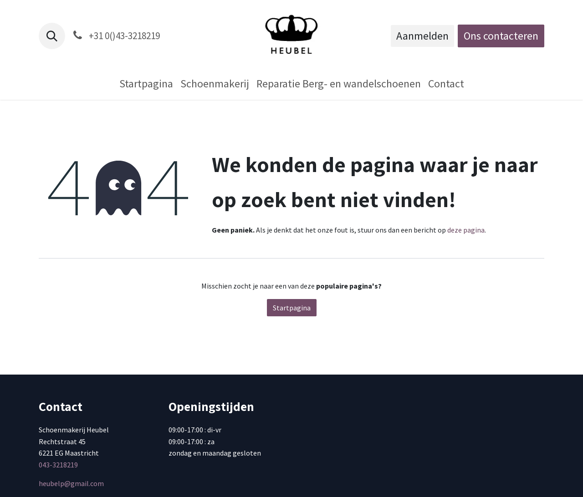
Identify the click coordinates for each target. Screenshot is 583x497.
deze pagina (466, 229)
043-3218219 (58, 464)
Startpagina (292, 307)
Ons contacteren (501, 36)
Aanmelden (422, 36)
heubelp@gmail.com (71, 483)
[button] (52, 36)
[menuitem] (146, 83)
